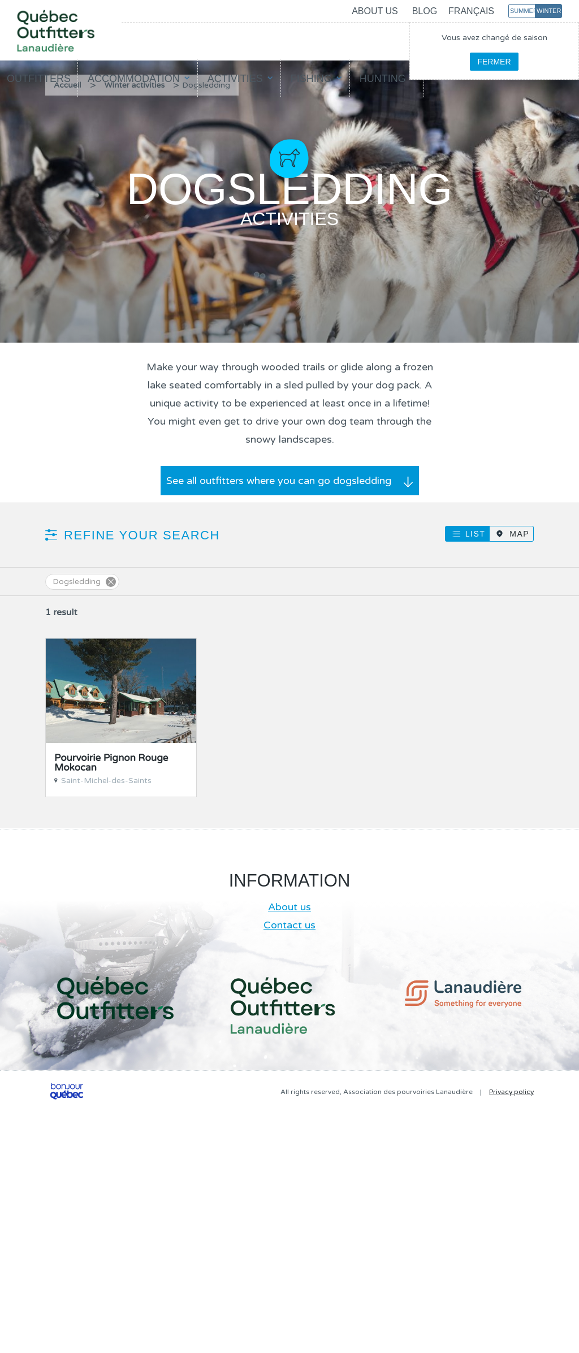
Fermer (494, 61)
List (475, 533)
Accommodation (134, 78)
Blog (424, 11)
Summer (522, 10)
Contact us (289, 925)
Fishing (311, 78)
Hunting (383, 78)
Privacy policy (511, 1092)
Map (519, 533)
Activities (235, 78)
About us (375, 11)
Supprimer (111, 582)
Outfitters (39, 78)
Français (471, 11)
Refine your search (142, 535)
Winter (549, 10)
